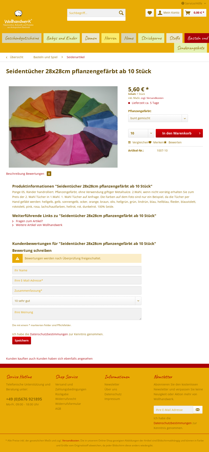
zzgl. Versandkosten (152, 98)
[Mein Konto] (168, 13)
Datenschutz (113, 394)
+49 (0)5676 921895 (24, 399)
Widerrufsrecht (65, 399)
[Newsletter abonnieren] (198, 410)
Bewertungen (38, 174)
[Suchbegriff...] (96, 13)
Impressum (112, 399)
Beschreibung (15, 174)
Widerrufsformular (68, 404)
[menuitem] (96, 15)
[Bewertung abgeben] (76, 301)
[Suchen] (121, 13)
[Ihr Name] (76, 270)
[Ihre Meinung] (76, 314)
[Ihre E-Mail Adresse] (173, 410)
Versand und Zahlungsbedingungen (70, 386)
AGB (58, 409)
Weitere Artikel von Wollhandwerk (37, 225)
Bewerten (173, 142)
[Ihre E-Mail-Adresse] (76, 280)
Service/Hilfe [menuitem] (192, 3)
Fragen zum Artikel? (27, 221)
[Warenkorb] (195, 13)
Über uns (110, 389)
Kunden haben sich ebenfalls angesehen (65, 358)
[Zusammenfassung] (76, 290)
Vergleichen (138, 142)
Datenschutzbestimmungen (49, 334)
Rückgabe (62, 394)
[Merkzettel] (149, 13)
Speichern (22, 340)
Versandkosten (70, 440)
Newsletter (111, 384)
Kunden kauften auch (21, 358)
